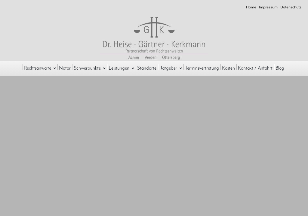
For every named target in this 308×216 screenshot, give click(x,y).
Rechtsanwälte (40, 68)
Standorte (146, 68)
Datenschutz (290, 7)
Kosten (228, 68)
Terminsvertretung (202, 68)
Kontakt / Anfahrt (255, 68)
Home (251, 7)
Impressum (268, 7)
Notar (65, 68)
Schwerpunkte (90, 68)
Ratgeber (170, 68)
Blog (280, 68)
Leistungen (121, 68)
